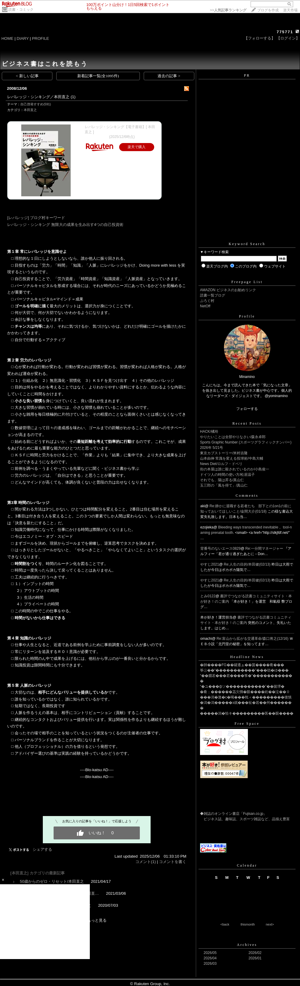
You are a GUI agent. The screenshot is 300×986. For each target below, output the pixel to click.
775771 (285, 32)
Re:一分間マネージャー (264, 548)
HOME (7, 38)
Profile (247, 316)
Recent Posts (247, 423)
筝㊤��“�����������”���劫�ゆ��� (244, 670)
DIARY (23, 38)
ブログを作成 (268, 10)
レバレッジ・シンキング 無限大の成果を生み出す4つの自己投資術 (65, 224)
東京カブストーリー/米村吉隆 (224, 453)
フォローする (247, 409)
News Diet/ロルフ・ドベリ (221, 464)
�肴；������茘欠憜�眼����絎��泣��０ (245, 692)
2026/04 (210, 958)
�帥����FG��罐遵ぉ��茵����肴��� (242, 665)
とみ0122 (208, 596)
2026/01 (255, 958)
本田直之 (30, 110)
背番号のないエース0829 (220, 548)
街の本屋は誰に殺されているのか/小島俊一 (234, 469)
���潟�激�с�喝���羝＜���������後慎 (246, 697)
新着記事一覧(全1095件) (98, 76)
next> (270, 924)
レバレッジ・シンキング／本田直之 (38, 97)
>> (228, 10)
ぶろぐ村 (207, 301)
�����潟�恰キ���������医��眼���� (246, 713)
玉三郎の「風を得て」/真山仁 (224, 485)
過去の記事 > (168, 76)
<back (224, 924)
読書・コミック (21, 9)
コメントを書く (172, 861)
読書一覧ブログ (212, 295)
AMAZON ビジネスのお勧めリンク (228, 290)
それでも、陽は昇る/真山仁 (222, 480)
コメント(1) (145, 861)
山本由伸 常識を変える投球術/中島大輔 (231, 458)
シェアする (42, 849)
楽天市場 (290, 10)
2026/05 (210, 953)
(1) (73, 97)
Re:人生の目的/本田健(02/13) (247, 564)
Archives (247, 945)
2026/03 (210, 963)
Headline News (247, 657)
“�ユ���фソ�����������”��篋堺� (242, 686)
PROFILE (40, 38)
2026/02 (255, 953)
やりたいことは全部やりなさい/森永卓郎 (233, 437)
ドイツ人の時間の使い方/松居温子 (227, 475)
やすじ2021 (209, 564)
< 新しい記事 (27, 76)
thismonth (247, 924)
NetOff (205, 306)
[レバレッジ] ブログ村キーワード (36, 217)
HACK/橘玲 (209, 431)
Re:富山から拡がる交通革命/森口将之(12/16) (252, 638)
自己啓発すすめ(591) (35, 104)
